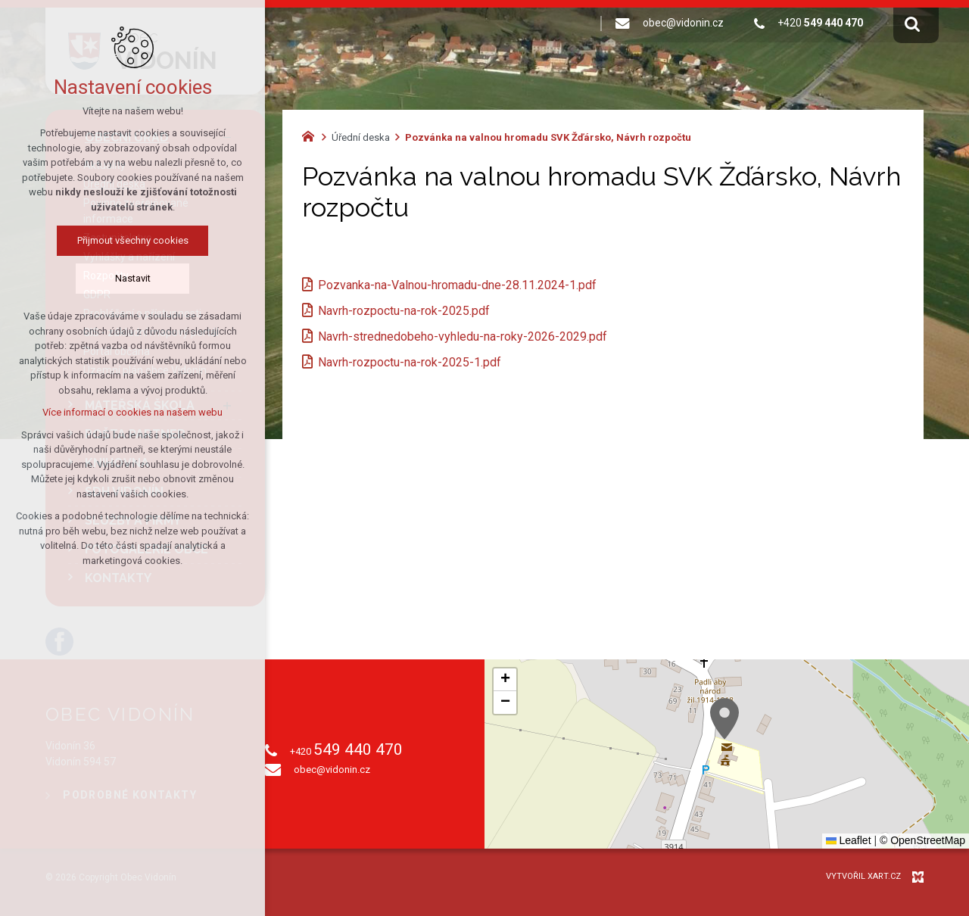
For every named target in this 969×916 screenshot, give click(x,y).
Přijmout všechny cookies (133, 240)
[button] (724, 719)
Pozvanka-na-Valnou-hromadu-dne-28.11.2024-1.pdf (457, 285)
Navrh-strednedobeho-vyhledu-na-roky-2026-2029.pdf (462, 336)
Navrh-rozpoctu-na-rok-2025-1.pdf (409, 362)
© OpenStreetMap (922, 840)
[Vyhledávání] (912, 23)
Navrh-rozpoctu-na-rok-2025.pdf (404, 311)
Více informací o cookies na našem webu (132, 412)
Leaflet (848, 840)
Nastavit (133, 278)
